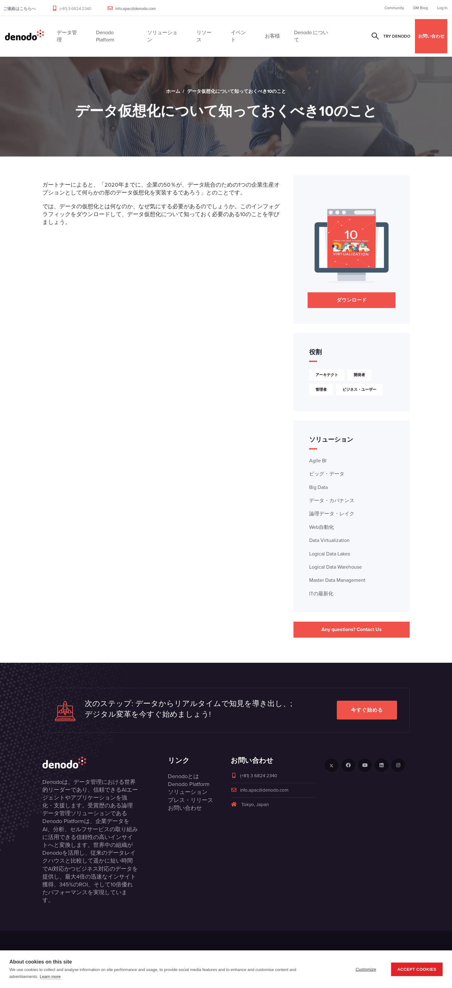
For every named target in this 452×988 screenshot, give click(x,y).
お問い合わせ (431, 36)
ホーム (173, 91)
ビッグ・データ (326, 473)
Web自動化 (321, 527)
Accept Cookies (416, 969)
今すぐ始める (367, 710)
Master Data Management (337, 580)
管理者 (321, 389)
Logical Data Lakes (329, 553)
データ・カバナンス (331, 500)
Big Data (318, 487)
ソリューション (187, 792)
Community (394, 8)
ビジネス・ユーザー (359, 389)
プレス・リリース (190, 800)
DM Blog (420, 8)
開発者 (359, 375)
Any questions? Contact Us (351, 629)
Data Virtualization (329, 540)
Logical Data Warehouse (335, 567)
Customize (366, 969)
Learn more (50, 976)
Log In (442, 8)
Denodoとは (183, 776)
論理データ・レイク (331, 513)
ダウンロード (351, 300)
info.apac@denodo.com (135, 9)
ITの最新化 (321, 593)
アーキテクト (326, 375)
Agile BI (317, 460)
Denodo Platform (189, 784)
